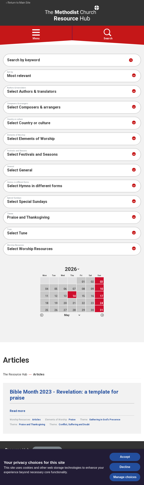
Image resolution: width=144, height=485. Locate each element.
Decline (125, 467)
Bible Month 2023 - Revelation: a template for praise (64, 395)
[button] (36, 32)
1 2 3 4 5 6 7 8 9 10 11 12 (72, 315)
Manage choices (124, 477)
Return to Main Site (18, 2)
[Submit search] (131, 60)
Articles (38, 374)
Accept (125, 456)
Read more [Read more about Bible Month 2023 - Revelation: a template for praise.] (17, 411)
